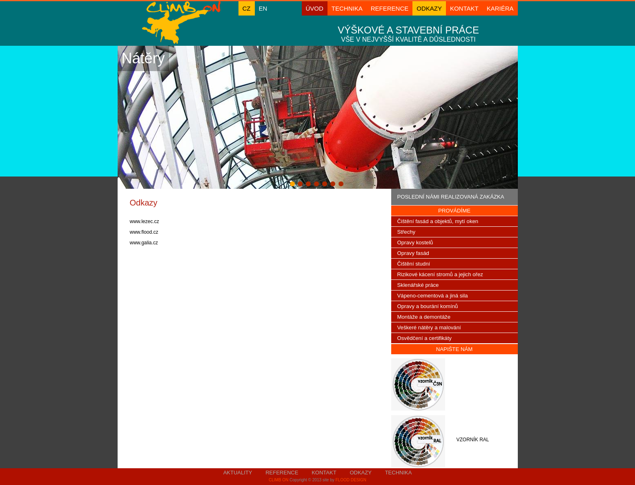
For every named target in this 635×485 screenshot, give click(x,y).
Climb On (278, 480)
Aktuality (237, 472)
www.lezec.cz (145, 221)
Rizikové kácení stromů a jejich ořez (440, 274)
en (263, 8)
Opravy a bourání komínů (427, 306)
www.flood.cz (144, 232)
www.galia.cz (144, 243)
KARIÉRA (500, 8)
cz (247, 8)
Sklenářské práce (418, 285)
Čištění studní (413, 264)
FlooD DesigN (350, 480)
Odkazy (429, 8)
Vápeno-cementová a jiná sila (432, 296)
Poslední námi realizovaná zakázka (450, 197)
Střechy (406, 232)
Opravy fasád (413, 253)
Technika (347, 8)
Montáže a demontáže (424, 317)
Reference (390, 8)
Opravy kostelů (415, 242)
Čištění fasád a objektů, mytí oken (438, 221)
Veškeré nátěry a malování (429, 327)
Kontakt (464, 8)
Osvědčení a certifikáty (424, 338)
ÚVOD (314, 8)
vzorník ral (472, 440)
